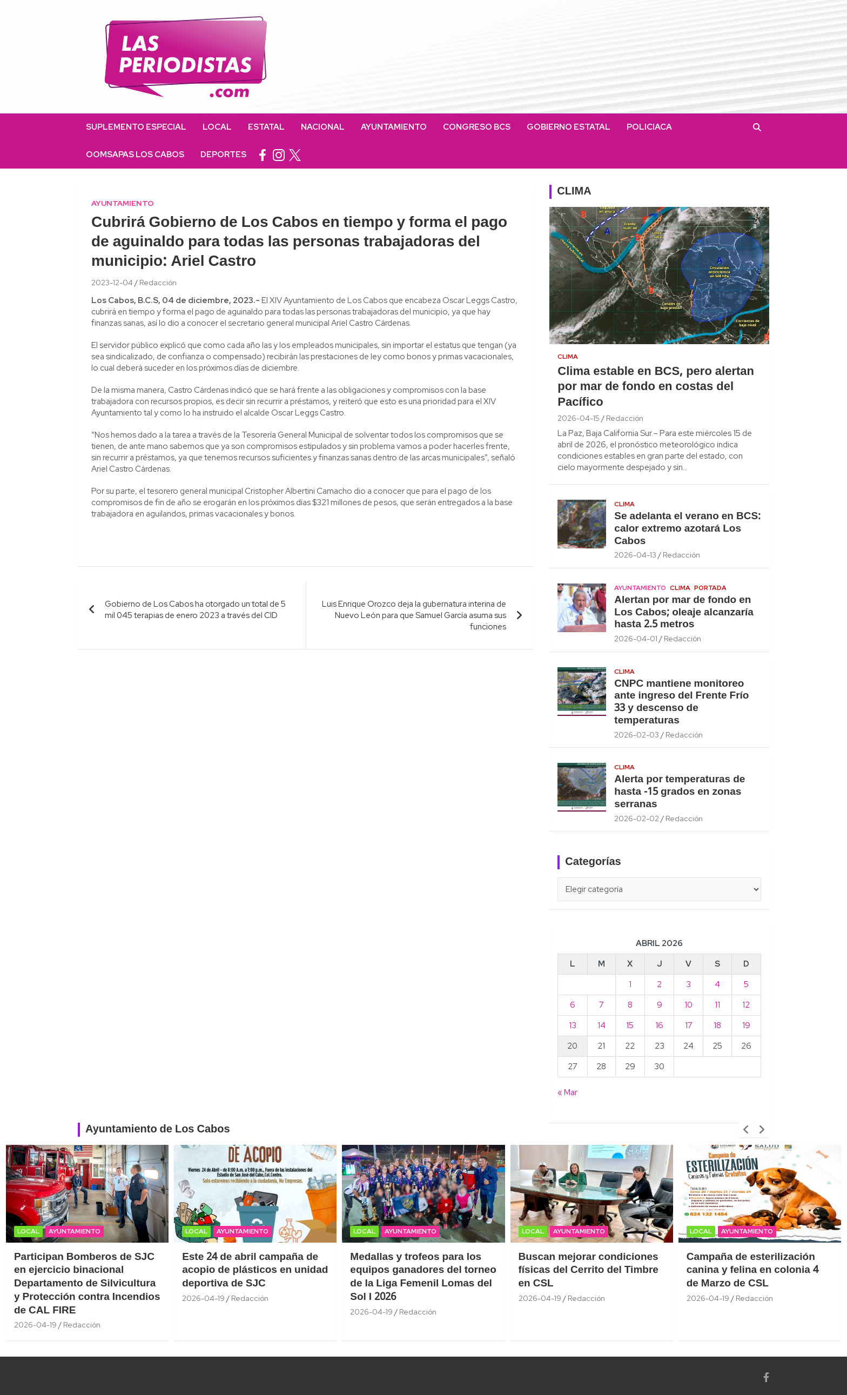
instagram (279, 155)
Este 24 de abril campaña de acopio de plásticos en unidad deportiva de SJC (255, 1270)
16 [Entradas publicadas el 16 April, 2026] (659, 1025)
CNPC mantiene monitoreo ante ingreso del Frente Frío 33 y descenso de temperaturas (681, 702)
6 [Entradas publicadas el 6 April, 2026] (572, 1005)
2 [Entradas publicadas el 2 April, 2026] (659, 984)
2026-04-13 (635, 555)
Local (217, 127)
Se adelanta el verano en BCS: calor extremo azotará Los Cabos (687, 529)
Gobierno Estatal (568, 127)
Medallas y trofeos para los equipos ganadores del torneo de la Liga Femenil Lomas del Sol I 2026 (423, 1277)
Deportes (223, 154)
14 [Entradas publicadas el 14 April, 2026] (601, 1025)
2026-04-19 (35, 1325)
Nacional (323, 127)
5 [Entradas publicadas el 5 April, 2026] (746, 984)
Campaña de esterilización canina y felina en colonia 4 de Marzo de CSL (752, 1270)
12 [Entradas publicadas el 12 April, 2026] (746, 1005)
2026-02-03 (636, 735)
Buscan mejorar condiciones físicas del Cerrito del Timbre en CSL (588, 1270)
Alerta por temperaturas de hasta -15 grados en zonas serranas (679, 792)
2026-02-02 (636, 818)
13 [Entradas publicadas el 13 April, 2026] (572, 1025)
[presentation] (746, 1129)
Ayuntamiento (394, 127)
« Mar (567, 1092)
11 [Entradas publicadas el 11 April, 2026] (717, 1005)
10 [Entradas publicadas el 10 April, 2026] (688, 1005)
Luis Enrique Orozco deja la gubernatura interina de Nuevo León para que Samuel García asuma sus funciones (414, 615)
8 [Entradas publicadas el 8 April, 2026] (630, 1005)
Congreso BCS (476, 127)
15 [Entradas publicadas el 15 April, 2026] (630, 1025)
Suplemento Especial (136, 127)
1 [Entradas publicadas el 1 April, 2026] (630, 984)
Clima (567, 356)
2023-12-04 (112, 282)
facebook (262, 155)
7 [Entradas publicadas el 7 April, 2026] (601, 1005)
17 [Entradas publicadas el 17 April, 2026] (689, 1025)
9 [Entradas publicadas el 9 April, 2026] (659, 1005)
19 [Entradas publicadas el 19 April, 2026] (746, 1025)
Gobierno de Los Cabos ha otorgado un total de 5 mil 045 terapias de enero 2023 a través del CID (195, 610)
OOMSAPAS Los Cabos (135, 154)
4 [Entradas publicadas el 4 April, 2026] (717, 984)
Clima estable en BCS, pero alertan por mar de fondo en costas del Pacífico (655, 387)
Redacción (158, 282)
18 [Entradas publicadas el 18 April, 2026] (717, 1025)
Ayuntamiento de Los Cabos (157, 1130)
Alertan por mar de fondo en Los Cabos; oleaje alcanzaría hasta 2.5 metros (684, 613)
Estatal (266, 127)
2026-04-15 (578, 418)
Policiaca (649, 127)
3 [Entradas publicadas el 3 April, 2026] (688, 984)
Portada (710, 588)
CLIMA (574, 192)
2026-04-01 (635, 638)
